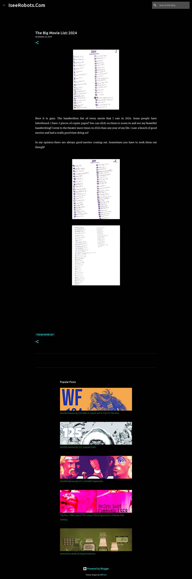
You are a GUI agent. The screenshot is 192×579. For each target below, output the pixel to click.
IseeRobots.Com (26, 5)
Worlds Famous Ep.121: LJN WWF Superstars (81, 481)
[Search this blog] (174, 5)
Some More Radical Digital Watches (77, 553)
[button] (37, 43)
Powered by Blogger (96, 568)
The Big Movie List (45, 335)
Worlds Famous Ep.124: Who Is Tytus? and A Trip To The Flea (89, 413)
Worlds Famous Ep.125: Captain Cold (78, 447)
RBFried (103, 575)
